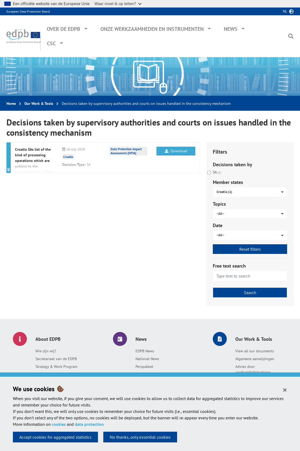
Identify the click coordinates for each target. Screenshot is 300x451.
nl (285, 11)
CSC (51, 43)
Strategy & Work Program (56, 366)
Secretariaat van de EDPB (56, 358)
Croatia (68, 157)
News (230, 28)
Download (176, 151)
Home (11, 103)
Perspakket (144, 366)
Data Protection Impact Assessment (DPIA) (126, 151)
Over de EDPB (63, 28)
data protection (89, 424)
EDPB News (145, 351)
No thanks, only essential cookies (140, 437)
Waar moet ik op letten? (117, 3)
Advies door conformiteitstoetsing (253, 369)
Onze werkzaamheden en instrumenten (152, 28)
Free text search (229, 266)
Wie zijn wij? (45, 351)
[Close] (285, 389)
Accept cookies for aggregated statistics (55, 437)
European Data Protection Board (28, 11)
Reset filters (250, 249)
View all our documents (254, 351)
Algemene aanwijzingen (254, 358)
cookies (59, 424)
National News (147, 358)
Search (250, 292)
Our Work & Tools (38, 103)
